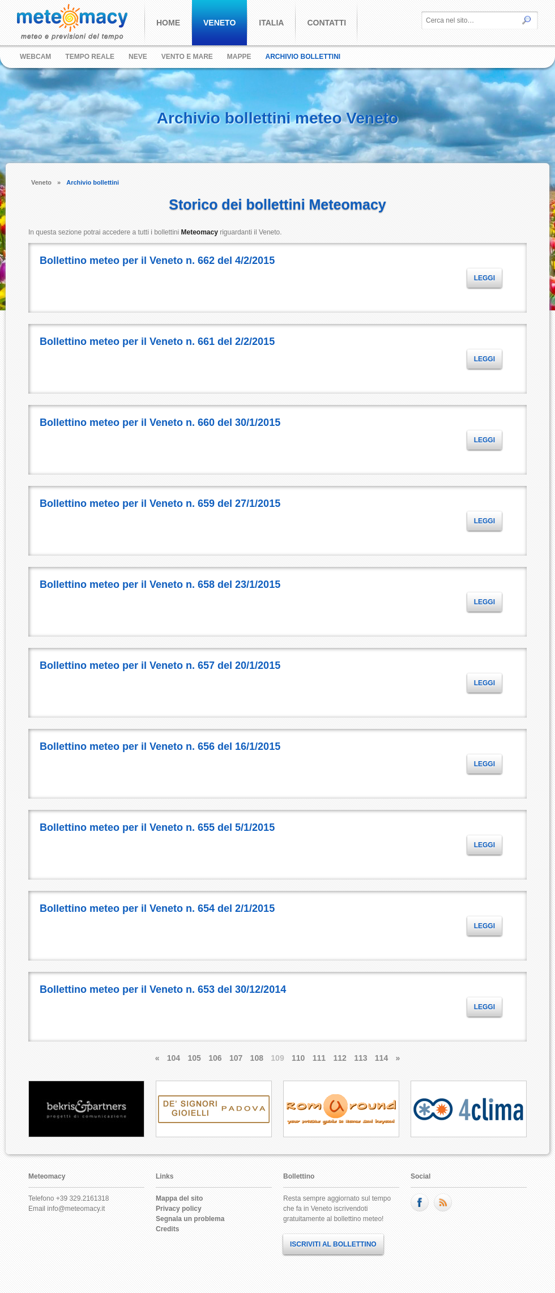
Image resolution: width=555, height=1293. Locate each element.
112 (339, 1057)
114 (381, 1057)
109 (277, 1057)
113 (360, 1057)
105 (194, 1057)
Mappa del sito (179, 1198)
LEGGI (484, 278)
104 (173, 1057)
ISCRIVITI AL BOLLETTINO (333, 1244)
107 (235, 1057)
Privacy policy (179, 1209)
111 (319, 1057)
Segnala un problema (190, 1219)
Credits (167, 1229)
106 (214, 1057)
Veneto (41, 182)
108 (256, 1057)
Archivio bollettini (303, 57)
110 (298, 1057)
